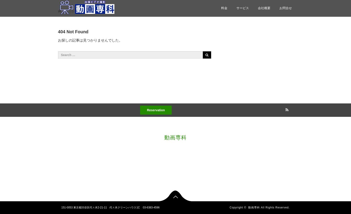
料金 (224, 8)
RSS (286, 109)
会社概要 (264, 8)
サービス (242, 8)
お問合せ (285, 8)
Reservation (156, 110)
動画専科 (175, 137)
